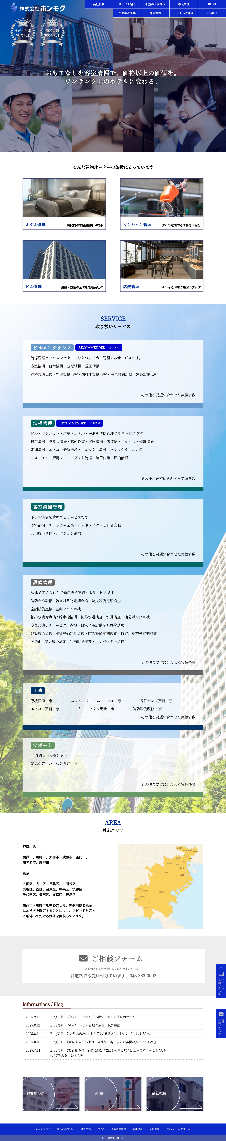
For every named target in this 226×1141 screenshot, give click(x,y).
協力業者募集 (127, 13)
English (212, 13)
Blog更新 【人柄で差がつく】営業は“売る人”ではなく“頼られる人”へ (100, 1033)
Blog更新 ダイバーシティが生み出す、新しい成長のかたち (92, 1017)
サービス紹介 (127, 4)
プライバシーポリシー (177, 1129)
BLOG (212, 4)
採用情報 (155, 13)
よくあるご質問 (184, 13)
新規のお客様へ (155, 4)
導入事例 (183, 4)
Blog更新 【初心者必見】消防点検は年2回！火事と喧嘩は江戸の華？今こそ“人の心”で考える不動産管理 (108, 1053)
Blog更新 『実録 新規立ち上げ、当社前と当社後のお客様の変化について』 (103, 1042)
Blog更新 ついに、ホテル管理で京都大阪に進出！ (86, 1025)
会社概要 (98, 4)
